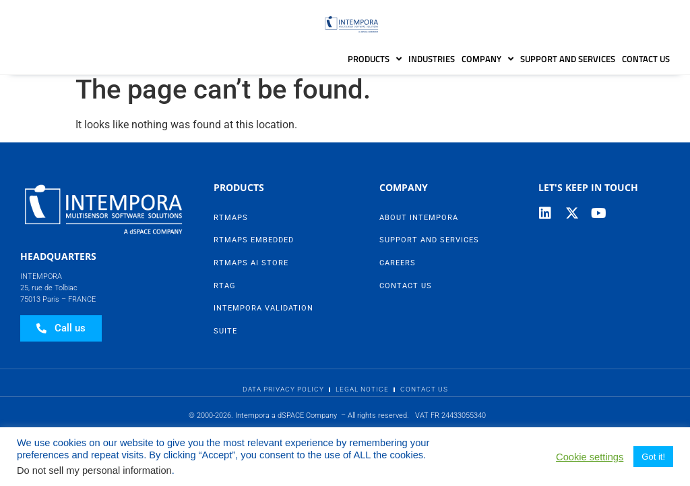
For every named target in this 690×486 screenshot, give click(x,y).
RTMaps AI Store (251, 269)
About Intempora (418, 224)
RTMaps (231, 224)
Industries (431, 58)
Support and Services (567, 58)
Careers (397, 269)
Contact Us (646, 58)
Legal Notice (362, 396)
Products (375, 59)
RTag (225, 292)
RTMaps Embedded (254, 247)
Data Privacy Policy (283, 396)
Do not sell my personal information (94, 470)
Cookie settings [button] (589, 457)
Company (487, 59)
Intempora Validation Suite (263, 326)
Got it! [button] (653, 457)
